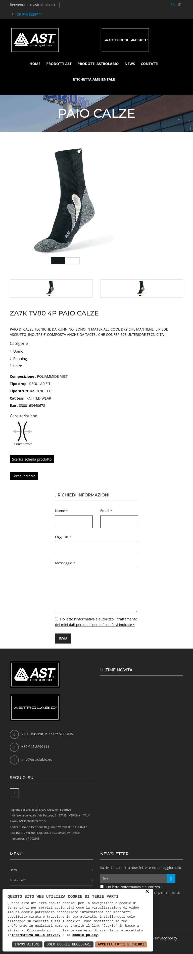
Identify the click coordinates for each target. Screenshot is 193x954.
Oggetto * (63, 536)
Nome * (61, 510)
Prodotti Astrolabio (98, 63)
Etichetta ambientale (94, 79)
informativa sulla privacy (36, 935)
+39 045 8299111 (29, 14)
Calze (17, 365)
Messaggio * (65, 562)
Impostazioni (27, 944)
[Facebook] (14, 792)
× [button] (147, 892)
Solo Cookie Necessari (69, 944)
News (130, 63)
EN (173, 4)
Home (35, 63)
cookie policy (85, 935)
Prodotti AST (59, 63)
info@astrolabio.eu (36, 759)
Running (20, 358)
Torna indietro (23, 476)
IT (179, 4)
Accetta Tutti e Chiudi (121, 944)
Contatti (149, 63)
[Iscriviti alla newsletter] (171, 878)
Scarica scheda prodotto (32, 459)
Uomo (18, 351)
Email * (106, 510)
